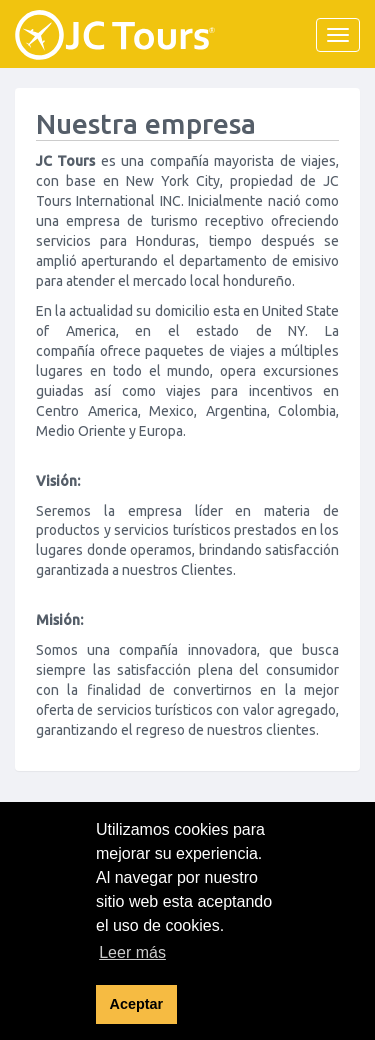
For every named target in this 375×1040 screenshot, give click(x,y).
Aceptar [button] (137, 1004)
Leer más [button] (132, 952)
